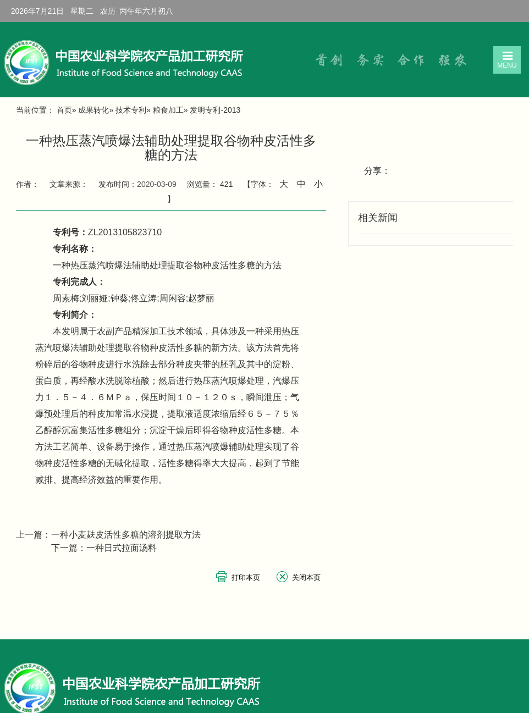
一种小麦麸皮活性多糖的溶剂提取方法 (126, 534)
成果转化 (93, 110)
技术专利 (130, 110)
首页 (64, 110)
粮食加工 (168, 110)
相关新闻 (378, 217)
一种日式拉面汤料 (121, 547)
